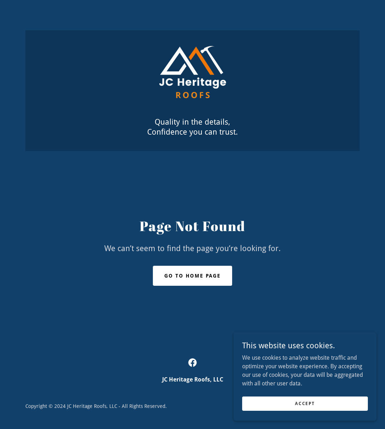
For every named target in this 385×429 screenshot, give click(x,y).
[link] (192, 77)
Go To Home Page (192, 276)
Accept (305, 403)
